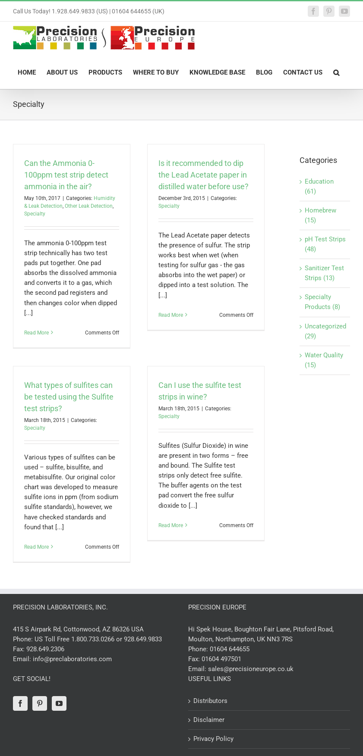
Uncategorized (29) (325, 331)
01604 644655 (229, 649)
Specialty (34, 214)
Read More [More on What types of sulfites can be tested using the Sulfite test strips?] (36, 547)
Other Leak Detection (89, 206)
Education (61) (319, 186)
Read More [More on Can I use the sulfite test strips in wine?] (170, 547)
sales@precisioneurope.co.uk (251, 669)
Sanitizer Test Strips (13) (324, 273)
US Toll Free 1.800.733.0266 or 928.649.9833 (98, 639)
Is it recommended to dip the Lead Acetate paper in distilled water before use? (203, 175)
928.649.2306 (45, 649)
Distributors (210, 701)
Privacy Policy (213, 739)
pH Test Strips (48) (325, 244)
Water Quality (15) (324, 360)
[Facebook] (20, 703)
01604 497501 (221, 659)
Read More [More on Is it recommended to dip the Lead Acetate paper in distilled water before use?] (170, 333)
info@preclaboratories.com (72, 659)
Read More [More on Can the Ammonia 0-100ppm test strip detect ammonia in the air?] (36, 333)
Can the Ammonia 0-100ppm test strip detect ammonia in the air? (66, 175)
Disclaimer (208, 720)
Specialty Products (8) (322, 302)
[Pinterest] (39, 703)
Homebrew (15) (320, 215)
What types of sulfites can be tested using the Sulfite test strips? (69, 397)
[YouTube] (59, 703)
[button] (336, 72)
